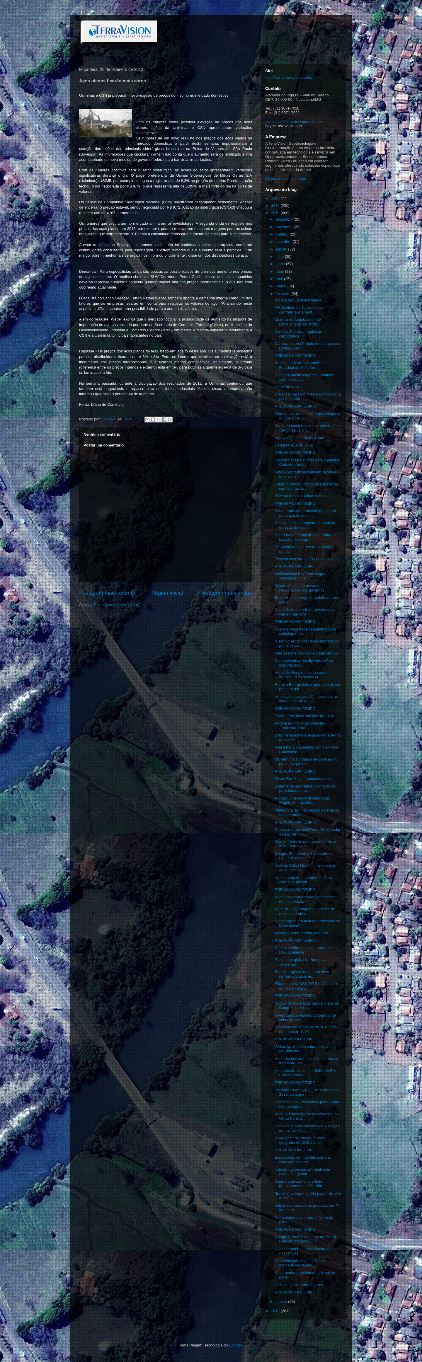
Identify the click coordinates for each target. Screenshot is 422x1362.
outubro (283, 234)
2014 (276, 205)
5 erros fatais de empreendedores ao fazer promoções (306, 843)
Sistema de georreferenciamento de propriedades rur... (305, 788)
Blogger (235, 1345)
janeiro (282, 1301)
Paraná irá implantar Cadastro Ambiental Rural (300, 725)
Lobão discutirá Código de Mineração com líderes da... (306, 486)
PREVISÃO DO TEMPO (295, 355)
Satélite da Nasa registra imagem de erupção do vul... (305, 525)
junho (281, 264)
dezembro (285, 219)
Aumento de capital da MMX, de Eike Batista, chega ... (306, 1073)
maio (280, 271)
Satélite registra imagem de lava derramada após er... (302, 974)
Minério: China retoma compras (301, 933)
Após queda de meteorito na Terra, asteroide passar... (304, 879)
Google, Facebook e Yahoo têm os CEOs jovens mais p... (304, 855)
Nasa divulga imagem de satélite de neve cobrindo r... (305, 911)
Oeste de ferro (287, 387)
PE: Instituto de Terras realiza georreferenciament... (299, 309)
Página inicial (167, 593)
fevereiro (284, 294)
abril (280, 279)
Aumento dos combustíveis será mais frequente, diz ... (306, 1061)
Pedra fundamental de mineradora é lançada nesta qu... (305, 537)
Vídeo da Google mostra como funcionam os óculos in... (300, 674)
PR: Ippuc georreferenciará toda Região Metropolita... (302, 800)
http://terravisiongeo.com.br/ (288, 77)
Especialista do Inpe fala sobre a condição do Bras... (302, 1159)
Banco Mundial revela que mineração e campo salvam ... (308, 428)
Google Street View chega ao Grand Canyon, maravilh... (305, 1239)
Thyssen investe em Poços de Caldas (306, 559)
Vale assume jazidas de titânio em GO (307, 653)
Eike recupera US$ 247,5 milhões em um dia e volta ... (306, 986)
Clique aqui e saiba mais (286, 178)
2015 (276, 198)
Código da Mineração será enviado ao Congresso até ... (307, 1005)
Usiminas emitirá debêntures (299, 1285)
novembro (285, 227)
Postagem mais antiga (225, 593)
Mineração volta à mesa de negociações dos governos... (301, 588)
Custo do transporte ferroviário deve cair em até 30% (305, 611)
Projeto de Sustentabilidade (298, 300)
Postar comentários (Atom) (116, 604)
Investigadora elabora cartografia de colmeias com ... (305, 1017)
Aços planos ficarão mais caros (301, 438)
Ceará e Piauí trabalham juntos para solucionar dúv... (305, 631)
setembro (284, 241)
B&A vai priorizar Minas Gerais (300, 496)
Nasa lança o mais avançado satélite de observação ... (306, 899)
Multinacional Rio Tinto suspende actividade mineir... (303, 576)
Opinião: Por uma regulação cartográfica (298, 333)
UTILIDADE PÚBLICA (293, 445)
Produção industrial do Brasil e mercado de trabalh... (300, 1263)
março (281, 286)
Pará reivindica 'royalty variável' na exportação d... (304, 662)
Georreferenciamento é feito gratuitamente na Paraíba (298, 1183)
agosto (282, 249)
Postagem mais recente (107, 593)
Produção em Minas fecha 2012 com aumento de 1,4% (306, 1029)
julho (280, 256)
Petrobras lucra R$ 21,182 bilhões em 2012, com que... (306, 1092)
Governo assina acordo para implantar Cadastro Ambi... (307, 462)
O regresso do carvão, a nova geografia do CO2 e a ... (300, 1140)
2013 (276, 213)
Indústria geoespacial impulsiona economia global (302, 1171)
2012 (276, 1311)
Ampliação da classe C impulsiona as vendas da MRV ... (306, 698)
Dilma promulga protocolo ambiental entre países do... (305, 513)
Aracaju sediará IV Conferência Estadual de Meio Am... (301, 365)
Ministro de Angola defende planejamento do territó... (298, 321)
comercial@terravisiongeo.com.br (293, 121)
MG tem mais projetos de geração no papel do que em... (306, 761)
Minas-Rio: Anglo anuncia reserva (303, 778)
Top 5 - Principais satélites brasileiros (306, 716)
